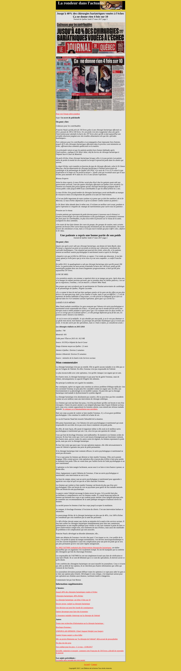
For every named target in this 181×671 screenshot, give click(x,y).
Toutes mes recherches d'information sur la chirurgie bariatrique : (80, 623)
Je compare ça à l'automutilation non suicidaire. (80, 409)
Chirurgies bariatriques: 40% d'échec (69, 596)
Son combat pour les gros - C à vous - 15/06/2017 (74, 647)
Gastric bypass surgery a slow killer (69, 635)
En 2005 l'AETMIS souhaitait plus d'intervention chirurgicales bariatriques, (84, 548)
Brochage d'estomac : (64, 627)
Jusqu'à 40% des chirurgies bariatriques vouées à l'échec (77, 592)
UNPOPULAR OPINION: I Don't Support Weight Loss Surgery (79, 631)
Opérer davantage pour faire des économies (72, 612)
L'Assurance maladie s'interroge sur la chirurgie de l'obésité (78, 615)
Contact (94, 664)
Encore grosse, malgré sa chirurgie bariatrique (73, 604)
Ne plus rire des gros (63, 643)
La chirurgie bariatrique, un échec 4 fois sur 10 (73, 600)
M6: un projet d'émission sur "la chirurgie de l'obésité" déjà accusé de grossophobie (87, 639)
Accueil (87, 664)
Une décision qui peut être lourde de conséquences (74, 608)
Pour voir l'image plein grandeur (68, 114)
